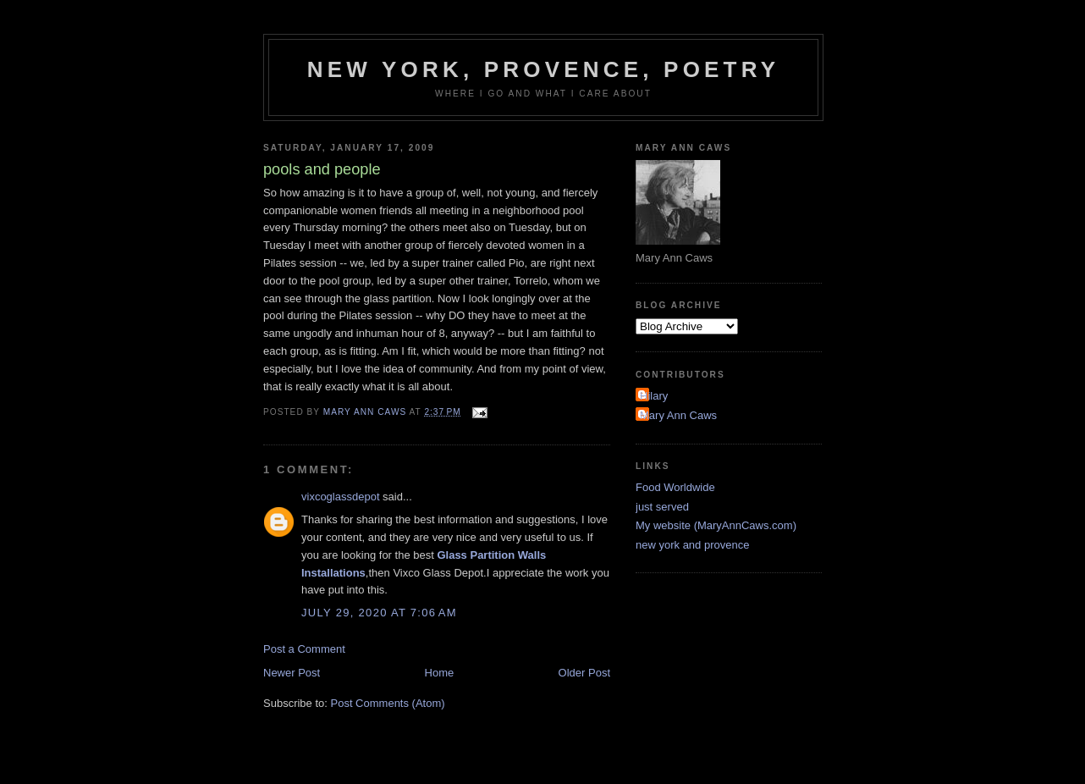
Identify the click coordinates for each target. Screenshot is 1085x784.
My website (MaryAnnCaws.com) (716, 525)
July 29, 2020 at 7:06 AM (379, 612)
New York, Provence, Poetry (543, 69)
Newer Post (291, 672)
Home (439, 672)
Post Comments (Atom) (388, 703)
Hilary (654, 395)
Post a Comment (304, 649)
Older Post (584, 672)
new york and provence (692, 544)
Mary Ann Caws (678, 415)
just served (662, 506)
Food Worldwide (675, 487)
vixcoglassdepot (340, 496)
